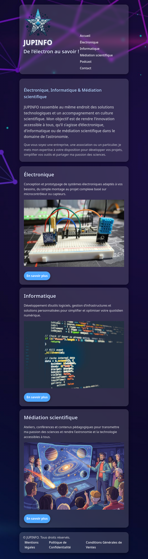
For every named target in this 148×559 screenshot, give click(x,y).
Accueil (85, 36)
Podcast (85, 61)
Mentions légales (32, 545)
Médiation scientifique (96, 55)
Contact (85, 68)
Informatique (89, 49)
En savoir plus (37, 276)
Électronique (89, 42)
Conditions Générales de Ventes (104, 545)
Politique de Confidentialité (60, 545)
